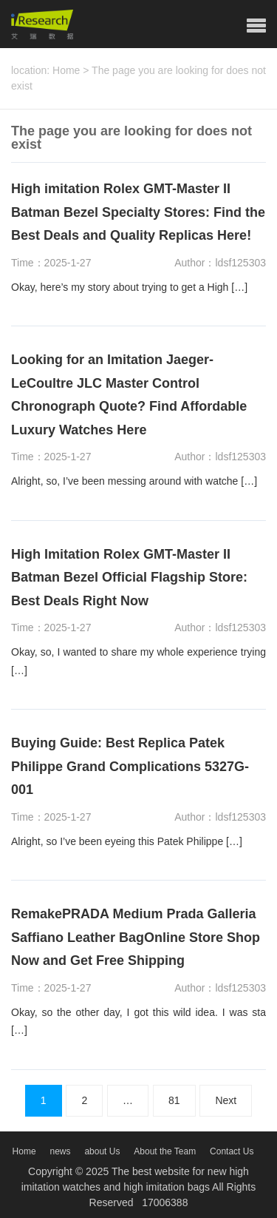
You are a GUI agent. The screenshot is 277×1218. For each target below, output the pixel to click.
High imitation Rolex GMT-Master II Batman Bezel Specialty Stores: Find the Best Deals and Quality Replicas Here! (138, 212)
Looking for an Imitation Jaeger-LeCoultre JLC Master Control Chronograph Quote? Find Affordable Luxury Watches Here (129, 394)
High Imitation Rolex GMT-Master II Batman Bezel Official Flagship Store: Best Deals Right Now (129, 577)
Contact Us (231, 1151)
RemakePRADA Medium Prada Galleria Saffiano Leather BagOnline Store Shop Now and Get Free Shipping (135, 937)
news (59, 1151)
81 (174, 1100)
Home (66, 70)
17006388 (165, 1202)
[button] (256, 25)
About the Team (165, 1151)
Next (225, 1100)
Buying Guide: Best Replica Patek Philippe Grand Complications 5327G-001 (130, 766)
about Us (102, 1151)
